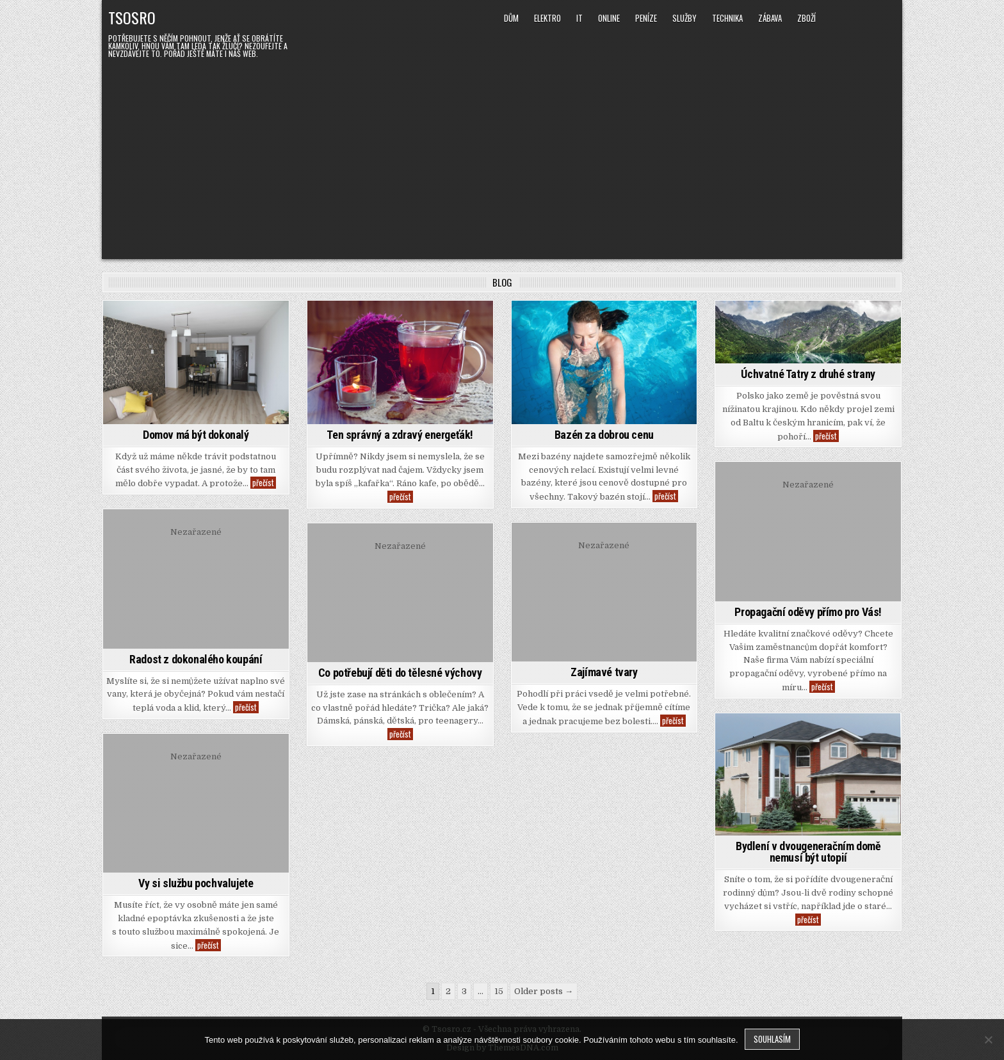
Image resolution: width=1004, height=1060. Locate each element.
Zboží (806, 18)
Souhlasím (772, 1038)
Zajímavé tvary (604, 672)
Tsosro (132, 17)
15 (498, 991)
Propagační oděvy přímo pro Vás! (808, 612)
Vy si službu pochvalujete (195, 883)
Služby (684, 18)
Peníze (646, 18)
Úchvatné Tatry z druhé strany (808, 374)
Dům (511, 18)
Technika (727, 18)
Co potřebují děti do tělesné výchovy (400, 672)
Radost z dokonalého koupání (195, 659)
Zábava (770, 18)
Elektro (547, 18)
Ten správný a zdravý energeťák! (400, 434)
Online (609, 18)
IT (579, 18)
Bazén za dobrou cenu (604, 434)
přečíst (264, 483)
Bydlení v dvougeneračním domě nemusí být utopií (808, 851)
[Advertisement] (502, 156)
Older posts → (543, 991)
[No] (988, 1039)
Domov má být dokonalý (196, 434)
